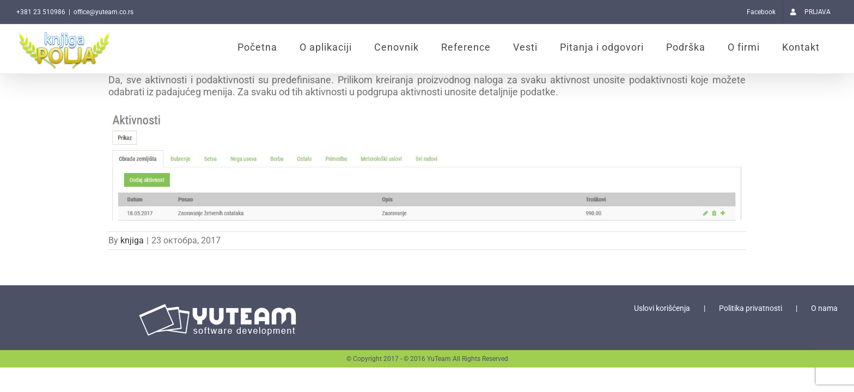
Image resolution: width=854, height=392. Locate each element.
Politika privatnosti (750, 308)
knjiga (132, 240)
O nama (824, 308)
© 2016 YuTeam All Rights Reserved (456, 359)
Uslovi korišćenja (662, 308)
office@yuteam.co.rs (103, 12)
